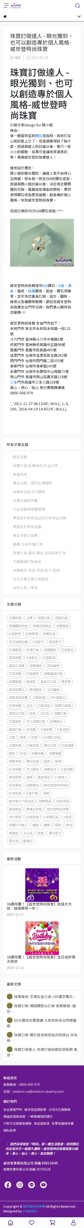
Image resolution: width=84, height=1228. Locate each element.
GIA (45, 285)
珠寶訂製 (60, 713)
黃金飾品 (15, 809)
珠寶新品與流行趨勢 (29, 491)
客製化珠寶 (16, 665)
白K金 (45, 713)
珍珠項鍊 (15, 769)
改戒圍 (31, 729)
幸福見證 (20, 474)
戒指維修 (53, 665)
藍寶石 (27, 840)
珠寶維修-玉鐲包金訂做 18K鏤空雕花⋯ (41, 996)
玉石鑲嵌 (53, 689)
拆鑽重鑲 (15, 681)
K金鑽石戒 (51, 816)
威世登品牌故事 (35, 1109)
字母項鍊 (15, 673)
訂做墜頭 (31, 633)
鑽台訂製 (50, 745)
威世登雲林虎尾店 (56, 785)
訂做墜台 (67, 649)
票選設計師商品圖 (27, 526)
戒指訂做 (61, 617)
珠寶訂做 (43, 617)
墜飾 (47, 761)
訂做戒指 (43, 705)
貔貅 (47, 824)
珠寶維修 (35, 665)
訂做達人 (61, 777)
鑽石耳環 (32, 761)
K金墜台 (32, 657)
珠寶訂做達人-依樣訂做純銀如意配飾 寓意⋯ (42, 1052)
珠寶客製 (62, 625)
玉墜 (12, 737)
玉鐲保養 (15, 745)
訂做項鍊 (67, 745)
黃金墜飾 (15, 777)
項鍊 (46, 793)
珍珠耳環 (15, 793)
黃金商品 (43, 777)
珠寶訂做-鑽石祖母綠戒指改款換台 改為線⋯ (42, 1037)
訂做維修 (32, 673)
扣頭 (34, 737)
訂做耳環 (32, 745)
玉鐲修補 (15, 617)
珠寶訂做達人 (64, 705)
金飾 (29, 777)
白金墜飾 (32, 816)
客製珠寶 (15, 657)
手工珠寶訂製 (35, 721)
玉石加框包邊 (18, 641)
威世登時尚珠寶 (58, 809)
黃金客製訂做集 (25, 535)
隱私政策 (9, 1130)
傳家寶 (66, 681)
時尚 (69, 824)
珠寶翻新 (50, 649)
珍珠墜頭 (15, 649)
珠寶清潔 (15, 761)
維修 (12, 753)
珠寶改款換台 (41, 625)
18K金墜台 (57, 697)
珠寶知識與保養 (25, 500)
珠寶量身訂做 (53, 673)
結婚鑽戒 (32, 785)
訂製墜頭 (49, 657)
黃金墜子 (55, 641)
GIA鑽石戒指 (51, 737)
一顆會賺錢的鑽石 (40, 1116)
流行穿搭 (15, 816)
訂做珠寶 (15, 705)
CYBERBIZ (30, 1211)
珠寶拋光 (50, 769)
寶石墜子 (55, 833)
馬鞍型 (13, 833)
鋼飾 (35, 824)
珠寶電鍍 (55, 753)
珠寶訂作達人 (18, 824)
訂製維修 (15, 721)
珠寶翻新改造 (18, 625)
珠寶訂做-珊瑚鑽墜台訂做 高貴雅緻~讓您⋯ (41, 1008)
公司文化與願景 (60, 1109)
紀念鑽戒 (15, 785)
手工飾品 (32, 769)
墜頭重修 (35, 689)
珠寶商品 (45, 801)
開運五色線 (34, 809)
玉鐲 (29, 617)
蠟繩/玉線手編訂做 (28, 544)
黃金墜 (31, 681)
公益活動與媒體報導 (29, 509)
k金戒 (67, 816)
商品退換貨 (42, 1123)
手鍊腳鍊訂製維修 (27, 561)
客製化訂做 (48, 681)
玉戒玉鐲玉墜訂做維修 (31, 579)
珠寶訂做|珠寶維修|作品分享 (35, 465)
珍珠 (23, 753)
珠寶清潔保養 (18, 697)
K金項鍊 (67, 769)
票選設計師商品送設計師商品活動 (40, 518)
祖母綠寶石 (16, 689)
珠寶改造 (49, 633)
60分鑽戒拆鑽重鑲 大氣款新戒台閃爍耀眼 (41, 1022)
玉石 (29, 705)
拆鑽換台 (56, 721)
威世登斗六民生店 (21, 801)
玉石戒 (27, 833)
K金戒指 (63, 729)
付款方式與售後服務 (17, 1123)
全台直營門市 (12, 1109)
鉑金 (32, 713)
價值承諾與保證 (14, 1116)
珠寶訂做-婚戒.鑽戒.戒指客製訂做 (39, 552)
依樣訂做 (32, 649)
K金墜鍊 (46, 729)
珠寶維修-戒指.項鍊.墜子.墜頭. (36, 570)
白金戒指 (62, 801)
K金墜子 (38, 641)
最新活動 (20, 456)
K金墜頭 (14, 633)
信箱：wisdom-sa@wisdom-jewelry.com (33, 1091)
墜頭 (58, 761)
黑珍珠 (13, 840)
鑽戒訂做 (15, 729)
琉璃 (40, 833)
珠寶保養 (37, 753)
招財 (58, 824)
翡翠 (23, 737)
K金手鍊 (32, 793)
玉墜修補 (38, 697)
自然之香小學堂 (25, 587)
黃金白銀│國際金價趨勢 (32, 483)
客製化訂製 (16, 713)
